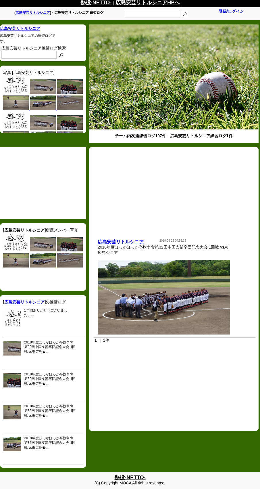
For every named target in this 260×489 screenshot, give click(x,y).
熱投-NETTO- (130, 477)
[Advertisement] (43, 183)
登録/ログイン (231, 11)
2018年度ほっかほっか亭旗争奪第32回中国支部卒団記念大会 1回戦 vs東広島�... (50, 347)
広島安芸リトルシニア (33, 13)
